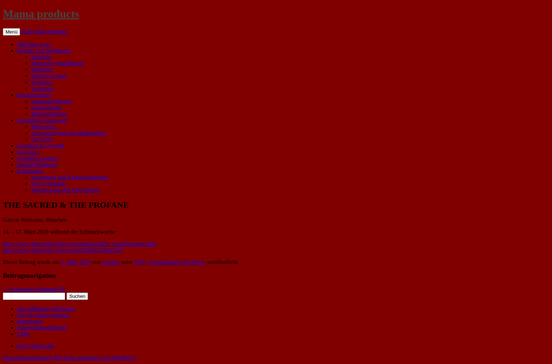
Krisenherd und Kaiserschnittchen (69, 177)
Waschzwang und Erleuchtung (65, 190)
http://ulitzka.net (35, 346)
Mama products (41, 13)
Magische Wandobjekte (57, 63)
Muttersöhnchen (49, 114)
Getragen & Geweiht (40, 146)
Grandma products (38, 158)
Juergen (110, 262)
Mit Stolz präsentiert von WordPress (94, 358)
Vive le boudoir (48, 184)
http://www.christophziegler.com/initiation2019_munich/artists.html (79, 244)
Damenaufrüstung (51, 101)
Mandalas (42, 70)
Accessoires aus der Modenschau (68, 133)
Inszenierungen (34, 95)
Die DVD (42, 139)
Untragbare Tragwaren (42, 120)
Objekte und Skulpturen (44, 51)
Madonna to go (34, 44)
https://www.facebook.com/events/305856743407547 (63, 250)
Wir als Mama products (43, 315)
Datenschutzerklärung (41, 328)
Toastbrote (43, 89)
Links (23, 334)
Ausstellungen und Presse (177, 262)
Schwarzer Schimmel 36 (34, 289)
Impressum (29, 321)
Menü (11, 31)
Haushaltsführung (37, 165)
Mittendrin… (46, 127)
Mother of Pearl (49, 76)
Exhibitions (30, 171)
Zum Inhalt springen (44, 31)
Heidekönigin (46, 108)
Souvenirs (28, 152)
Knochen (41, 57)
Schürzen (41, 82)
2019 (139, 262)
